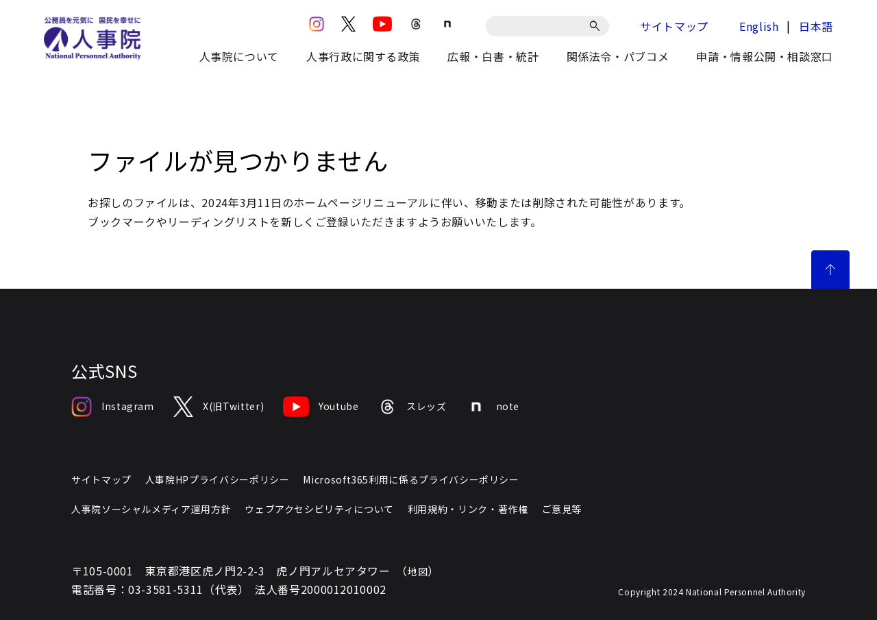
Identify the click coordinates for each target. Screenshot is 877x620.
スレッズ (412, 406)
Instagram (112, 406)
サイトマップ (674, 26)
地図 (418, 571)
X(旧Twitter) (218, 406)
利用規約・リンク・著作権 (468, 509)
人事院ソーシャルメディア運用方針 (151, 509)
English (758, 26)
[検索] (597, 26)
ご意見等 (562, 509)
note (493, 406)
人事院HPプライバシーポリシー (217, 479)
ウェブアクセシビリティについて (319, 509)
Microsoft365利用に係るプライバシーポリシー (411, 479)
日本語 (816, 26)
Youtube (320, 406)
